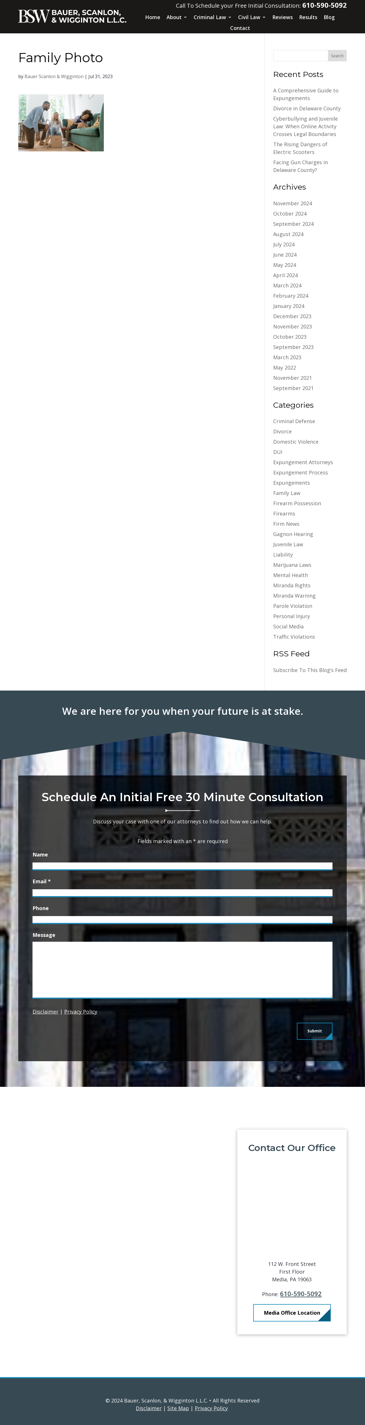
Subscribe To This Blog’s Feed (310, 670)
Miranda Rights (292, 585)
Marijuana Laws (292, 564)
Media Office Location (302, 1312)
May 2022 (284, 367)
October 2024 (290, 213)
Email (42, 881)
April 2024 (285, 275)
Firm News (286, 523)
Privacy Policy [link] (211, 1408)
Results (308, 17)
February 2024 (290, 295)
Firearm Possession (297, 503)
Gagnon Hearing (293, 534)
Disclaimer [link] (149, 1408)
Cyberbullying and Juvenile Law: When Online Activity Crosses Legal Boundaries (305, 126)
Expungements (291, 482)
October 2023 (290, 336)
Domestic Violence (296, 441)
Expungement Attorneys (303, 462)
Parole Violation (292, 605)
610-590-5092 (324, 5)
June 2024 (285, 254)
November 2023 (292, 326)
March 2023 (287, 357)
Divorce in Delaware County (307, 108)
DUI (277, 451)
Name (40, 854)
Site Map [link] (178, 1408)
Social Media (288, 626)
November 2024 (292, 203)
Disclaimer (45, 1011)
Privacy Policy (80, 1011)
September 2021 (293, 388)
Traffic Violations (294, 636)
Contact (240, 28)
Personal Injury (291, 616)
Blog (329, 17)
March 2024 (287, 285)
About (174, 17)
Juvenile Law (288, 544)
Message (44, 934)
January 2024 (288, 306)
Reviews (282, 17)
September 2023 (293, 347)
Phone (41, 908)
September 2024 (293, 223)
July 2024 (284, 244)
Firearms (284, 513)
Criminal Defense (294, 421)
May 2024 (284, 264)
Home (152, 17)
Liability (283, 554)
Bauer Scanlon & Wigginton (54, 76)
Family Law (286, 493)
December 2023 (292, 316)
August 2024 (288, 234)
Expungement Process (300, 472)
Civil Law (249, 17)
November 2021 (292, 377)
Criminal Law (210, 17)
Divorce (282, 431)
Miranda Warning (294, 595)
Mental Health (290, 575)
